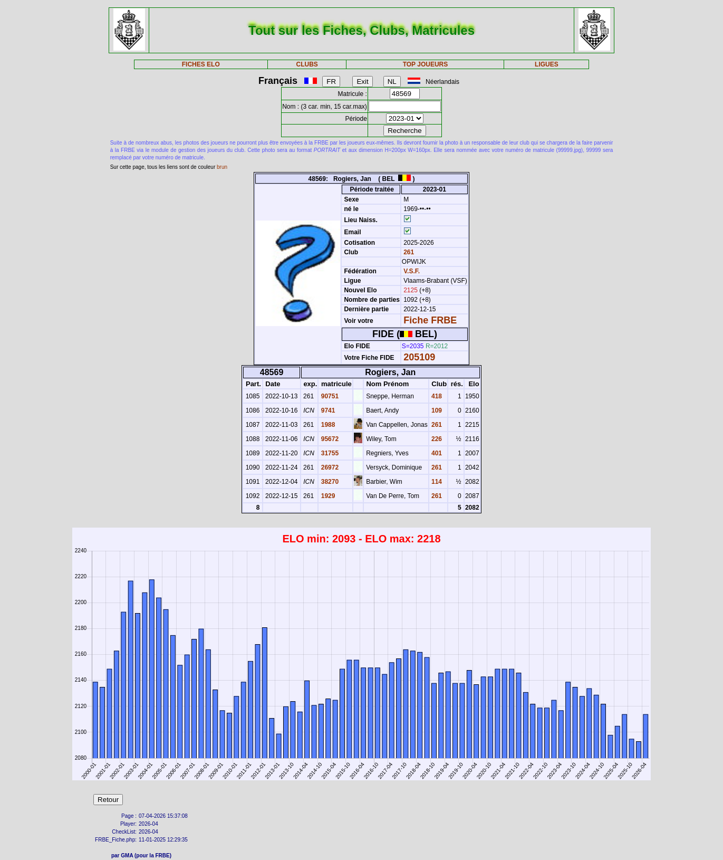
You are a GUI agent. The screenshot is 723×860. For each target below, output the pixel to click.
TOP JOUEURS (425, 64)
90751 (329, 396)
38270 (329, 481)
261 (408, 252)
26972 (329, 467)
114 (436, 481)
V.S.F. (411, 271)
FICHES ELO (201, 64)
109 (436, 410)
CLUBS (306, 64)
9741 (327, 410)
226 (436, 439)
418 (436, 396)
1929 (327, 496)
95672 (329, 439)
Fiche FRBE (430, 320)
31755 (329, 453)
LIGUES (546, 64)
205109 (419, 357)
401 (436, 453)
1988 (327, 424)
